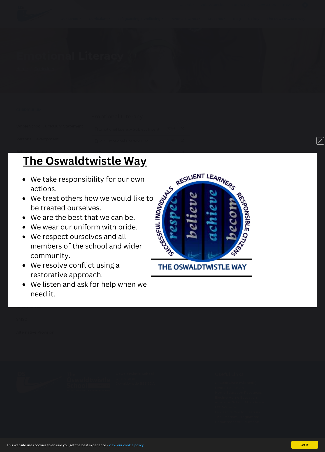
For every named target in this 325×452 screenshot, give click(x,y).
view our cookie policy (126, 445)
